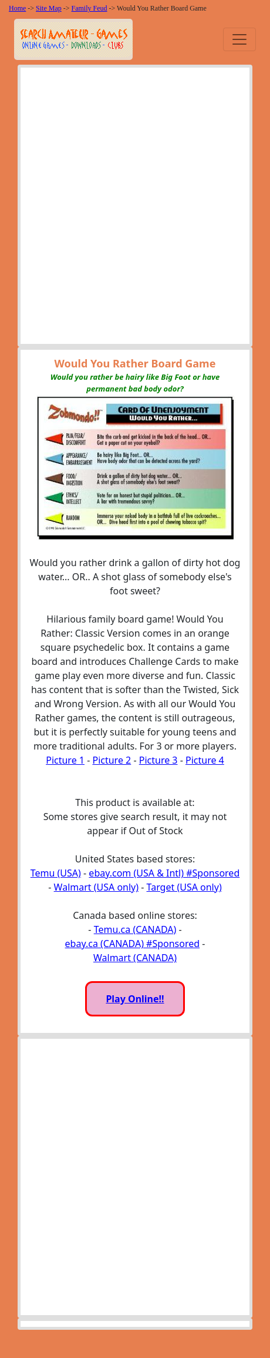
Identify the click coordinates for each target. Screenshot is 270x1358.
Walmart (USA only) (96, 887)
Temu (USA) (56, 873)
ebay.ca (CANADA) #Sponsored (132, 943)
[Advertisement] (135, 208)
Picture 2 (111, 760)
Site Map (49, 8)
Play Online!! (135, 998)
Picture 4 (204, 760)
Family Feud (89, 8)
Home (17, 8)
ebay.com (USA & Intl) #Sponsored (164, 873)
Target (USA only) (184, 887)
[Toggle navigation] (239, 39)
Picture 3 (158, 760)
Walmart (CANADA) (135, 957)
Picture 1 (65, 760)
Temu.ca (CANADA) (135, 929)
